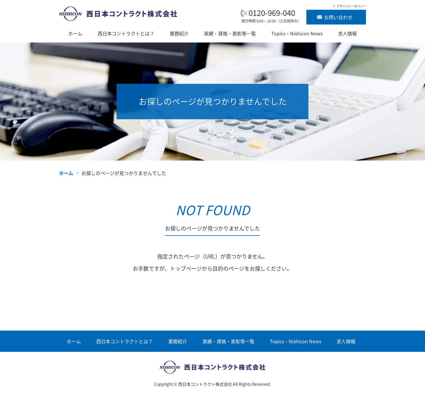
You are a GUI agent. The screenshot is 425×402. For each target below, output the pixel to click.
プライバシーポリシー (351, 6)
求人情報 (347, 33)
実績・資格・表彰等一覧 (230, 33)
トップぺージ (186, 268)
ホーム (75, 33)
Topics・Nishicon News (297, 33)
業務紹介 (179, 33)
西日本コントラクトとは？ (126, 33)
